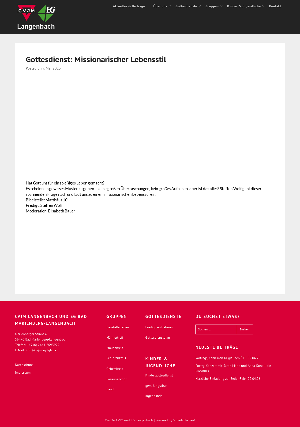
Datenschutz (24, 365)
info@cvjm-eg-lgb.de (41, 350)
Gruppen (212, 6)
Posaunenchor (116, 379)
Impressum (22, 372)
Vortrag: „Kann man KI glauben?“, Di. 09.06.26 (227, 358)
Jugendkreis (153, 396)
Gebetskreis (114, 369)
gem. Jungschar (156, 386)
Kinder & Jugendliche (244, 6)
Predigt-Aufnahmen (159, 327)
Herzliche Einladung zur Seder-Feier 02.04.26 (227, 378)
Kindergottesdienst (159, 375)
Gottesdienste (186, 6)
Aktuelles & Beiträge (129, 6)
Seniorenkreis (116, 358)
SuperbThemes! (184, 420)
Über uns (160, 6)
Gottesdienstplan (157, 337)
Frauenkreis (114, 348)
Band (110, 389)
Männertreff (114, 337)
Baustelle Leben (117, 327)
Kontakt (275, 6)
